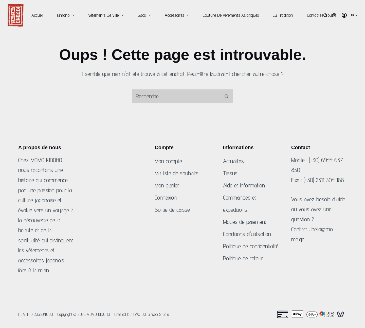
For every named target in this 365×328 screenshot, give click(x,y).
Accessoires (178, 15)
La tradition (283, 15)
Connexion (166, 197)
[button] (354, 15)
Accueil (37, 15)
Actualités (233, 161)
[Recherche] (325, 15)
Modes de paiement (244, 221)
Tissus (230, 173)
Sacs (145, 15)
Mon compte (168, 161)
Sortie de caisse (172, 209)
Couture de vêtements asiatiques (231, 15)
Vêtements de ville (107, 15)
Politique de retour (243, 258)
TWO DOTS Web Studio (151, 314)
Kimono (67, 15)
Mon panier (167, 185)
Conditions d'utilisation (247, 234)
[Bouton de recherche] (226, 96)
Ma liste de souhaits (176, 173)
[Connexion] (344, 15)
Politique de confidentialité (251, 246)
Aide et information (244, 185)
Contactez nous (320, 15)
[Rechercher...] (175, 96)
